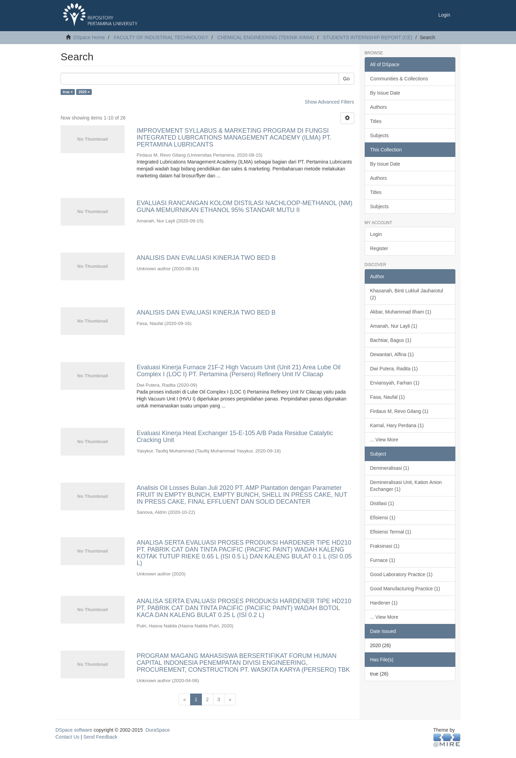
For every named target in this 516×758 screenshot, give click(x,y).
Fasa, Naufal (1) (387, 397)
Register (379, 248)
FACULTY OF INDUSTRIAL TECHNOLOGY (161, 37)
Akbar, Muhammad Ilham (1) (401, 312)
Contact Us (67, 737)
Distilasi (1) (382, 503)
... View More (384, 439)
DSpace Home (89, 37)
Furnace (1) (382, 560)
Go (346, 78)
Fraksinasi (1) (385, 546)
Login (376, 234)
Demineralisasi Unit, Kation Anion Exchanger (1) (406, 485)
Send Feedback (100, 737)
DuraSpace (157, 730)
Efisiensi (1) (382, 517)
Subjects (379, 135)
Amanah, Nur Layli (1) (393, 326)
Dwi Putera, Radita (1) (394, 368)
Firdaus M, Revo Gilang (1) (399, 411)
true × (68, 92)
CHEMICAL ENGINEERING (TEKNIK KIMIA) (265, 37)
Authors (378, 107)
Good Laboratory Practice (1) (401, 574)
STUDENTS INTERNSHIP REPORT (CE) (367, 37)
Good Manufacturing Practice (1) (405, 588)
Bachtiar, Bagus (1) (390, 340)
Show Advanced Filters (329, 102)
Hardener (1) (384, 603)
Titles (376, 121)
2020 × (84, 92)
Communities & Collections (399, 78)
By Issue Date (385, 93)
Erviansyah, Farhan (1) (394, 383)
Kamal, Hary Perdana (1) (397, 425)
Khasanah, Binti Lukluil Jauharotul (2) (406, 294)
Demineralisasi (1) (389, 468)
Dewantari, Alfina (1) (392, 354)
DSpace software (73, 730)
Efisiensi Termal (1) (390, 532)
